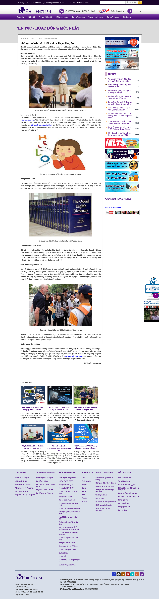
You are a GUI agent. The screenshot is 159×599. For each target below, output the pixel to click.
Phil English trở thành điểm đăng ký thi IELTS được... (32, 408)
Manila (84, 491)
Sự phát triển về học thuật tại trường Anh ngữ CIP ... (33, 447)
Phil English (31, 17)
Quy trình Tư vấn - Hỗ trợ (44, 490)
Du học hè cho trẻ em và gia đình (69, 508)
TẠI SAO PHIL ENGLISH (45, 472)
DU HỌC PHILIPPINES (104, 472)
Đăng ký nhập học (124, 507)
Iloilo (83, 495)
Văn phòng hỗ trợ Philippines (24, 488)
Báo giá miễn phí (123, 503)
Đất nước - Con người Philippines (128, 496)
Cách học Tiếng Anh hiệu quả (127, 493)
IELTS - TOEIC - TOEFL (66, 481)
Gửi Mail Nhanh (123, 510)
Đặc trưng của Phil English (44, 478)
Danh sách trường (78, 17)
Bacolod (84, 498)
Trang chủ (25, 38)
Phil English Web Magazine (103, 505)
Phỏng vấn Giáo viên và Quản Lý (105, 483)
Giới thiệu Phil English (22, 478)
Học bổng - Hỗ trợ (42, 481)
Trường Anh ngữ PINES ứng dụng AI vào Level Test (59, 408)
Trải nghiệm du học (124, 481)
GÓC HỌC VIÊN (124, 472)
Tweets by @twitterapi (113, 207)
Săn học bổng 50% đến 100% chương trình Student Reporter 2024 (119, 116)
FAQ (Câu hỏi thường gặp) (126, 485)
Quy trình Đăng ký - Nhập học (25, 495)
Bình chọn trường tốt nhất (67, 478)
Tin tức (33, 38)
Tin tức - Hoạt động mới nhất (48, 28)
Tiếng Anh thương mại (66, 485)
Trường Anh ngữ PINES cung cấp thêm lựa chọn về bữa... (85, 447)
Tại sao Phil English (45, 17)
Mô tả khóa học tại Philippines (104, 486)
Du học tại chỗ (63, 553)
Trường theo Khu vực (95, 17)
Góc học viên (127, 17)
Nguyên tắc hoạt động (22, 491)
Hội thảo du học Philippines (44, 493)
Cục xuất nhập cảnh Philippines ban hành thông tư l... (59, 448)
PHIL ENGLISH (21, 472)
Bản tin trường (100, 498)
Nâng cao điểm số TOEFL (67, 543)
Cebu (83, 478)
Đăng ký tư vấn (123, 500)
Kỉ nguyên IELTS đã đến (66, 488)
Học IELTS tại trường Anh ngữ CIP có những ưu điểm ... (85, 408)
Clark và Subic (86, 481)
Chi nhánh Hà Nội (21, 481)
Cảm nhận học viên (124, 478)
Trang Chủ (20, 17)
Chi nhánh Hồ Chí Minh (22, 485)
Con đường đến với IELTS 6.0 (68, 546)
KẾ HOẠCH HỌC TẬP (67, 472)
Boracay (84, 501)
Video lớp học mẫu (101, 495)
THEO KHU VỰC (88, 472)
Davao (84, 488)
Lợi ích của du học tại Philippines (105, 502)
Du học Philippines (113, 17)
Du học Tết (62, 556)
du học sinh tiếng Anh (73, 356)
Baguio (84, 485)
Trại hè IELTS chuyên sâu (67, 500)
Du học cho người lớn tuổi (67, 549)
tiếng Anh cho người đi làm (41, 125)
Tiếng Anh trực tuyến (66, 496)
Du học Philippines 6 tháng (67, 565)
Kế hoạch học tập (62, 17)
